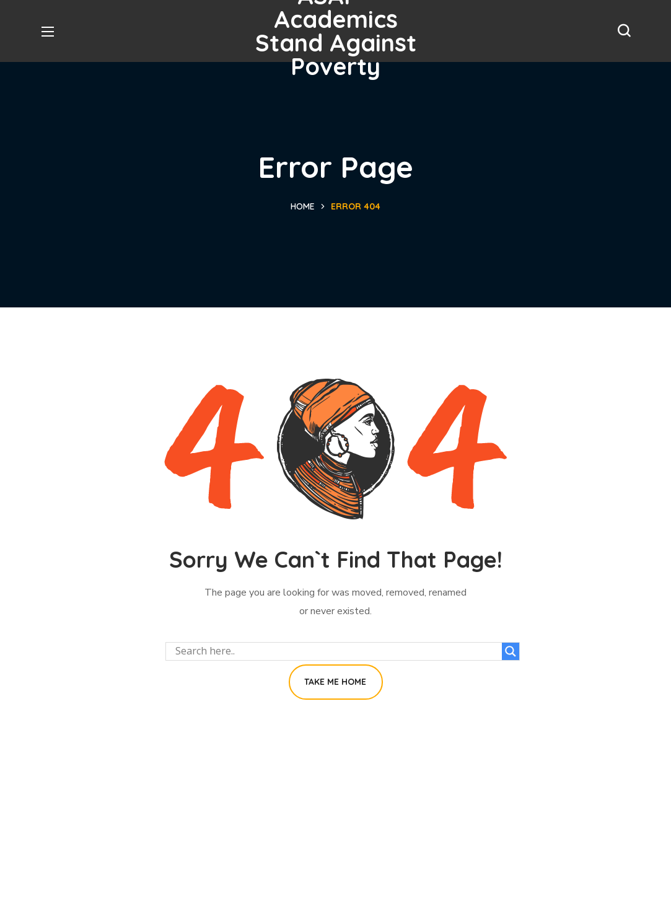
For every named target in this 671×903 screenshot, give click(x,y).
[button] (624, 31)
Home (303, 206)
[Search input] (337, 651)
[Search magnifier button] (510, 651)
